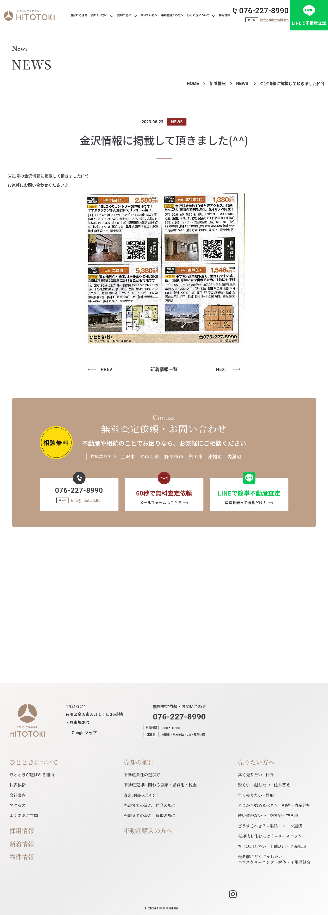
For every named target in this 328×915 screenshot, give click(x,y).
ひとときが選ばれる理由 (32, 775)
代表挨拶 (18, 785)
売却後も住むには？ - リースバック (270, 836)
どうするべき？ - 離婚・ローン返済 (270, 826)
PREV (106, 369)
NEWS (242, 83)
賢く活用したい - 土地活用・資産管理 (272, 846)
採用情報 (22, 830)
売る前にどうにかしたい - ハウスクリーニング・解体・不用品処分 (274, 859)
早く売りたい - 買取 (256, 795)
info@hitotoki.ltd (274, 19)
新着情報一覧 (164, 369)
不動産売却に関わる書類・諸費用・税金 (160, 785)
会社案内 (18, 795)
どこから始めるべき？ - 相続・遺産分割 (274, 805)
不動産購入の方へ (148, 830)
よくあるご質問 (24, 815)
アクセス (18, 805)
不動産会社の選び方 (142, 775)
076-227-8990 (264, 10)
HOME (193, 83)
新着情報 (218, 83)
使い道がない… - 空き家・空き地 (268, 815)
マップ (84, 733)
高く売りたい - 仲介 (256, 775)
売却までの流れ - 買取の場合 (150, 815)
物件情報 (22, 856)
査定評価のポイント (142, 795)
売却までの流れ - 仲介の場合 (150, 805)
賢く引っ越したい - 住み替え (264, 785)
